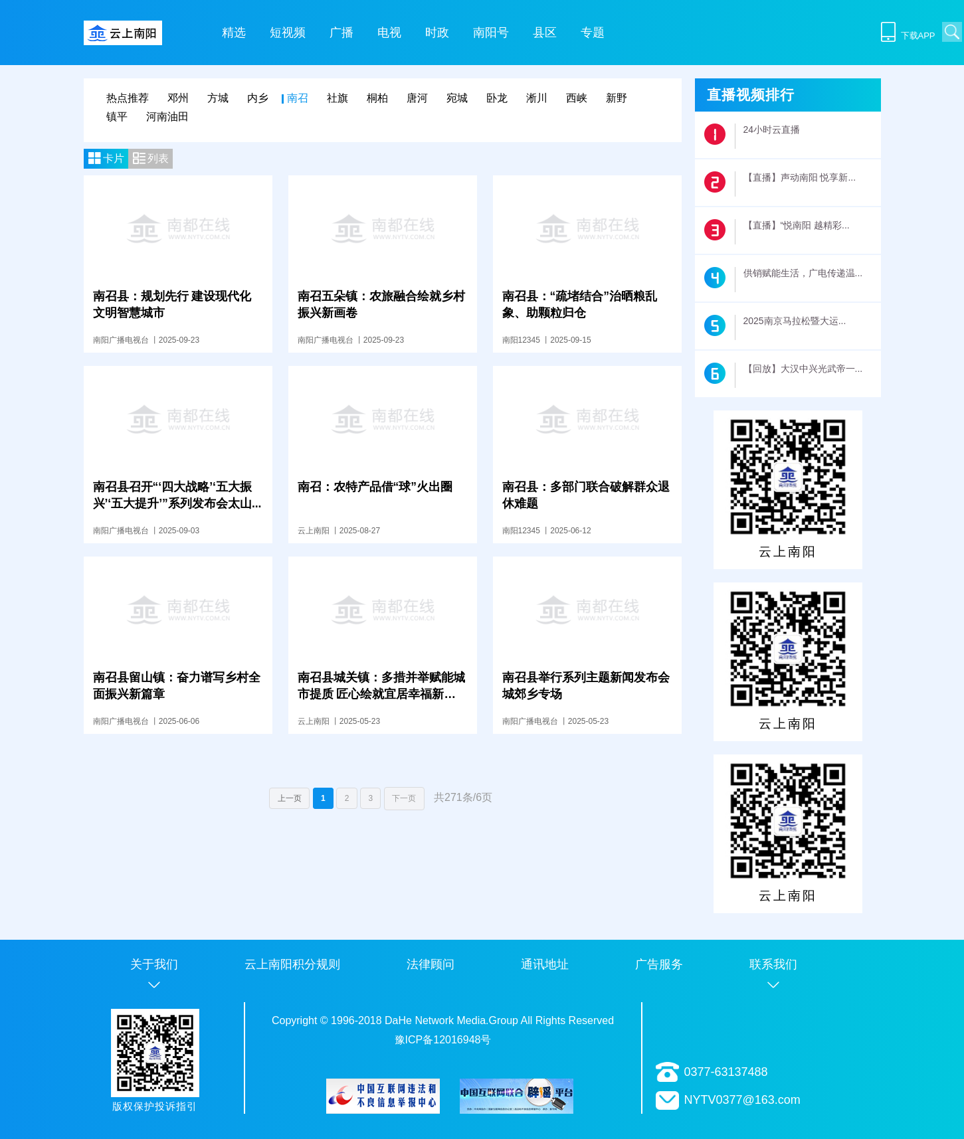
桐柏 (377, 98)
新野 (616, 98)
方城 (218, 98)
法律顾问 (430, 964)
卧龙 (497, 98)
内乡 (257, 98)
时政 (437, 32)
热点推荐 (127, 98)
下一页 (404, 798)
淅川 (536, 98)
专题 (593, 32)
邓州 (178, 98)
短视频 (288, 32)
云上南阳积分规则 (292, 964)
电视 (389, 32)
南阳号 (491, 32)
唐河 (417, 98)
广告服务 (659, 964)
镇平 (117, 116)
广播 (341, 32)
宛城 (457, 98)
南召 (297, 98)
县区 (545, 32)
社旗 (337, 98)
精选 (234, 32)
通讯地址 (545, 964)
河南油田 (167, 116)
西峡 (576, 98)
